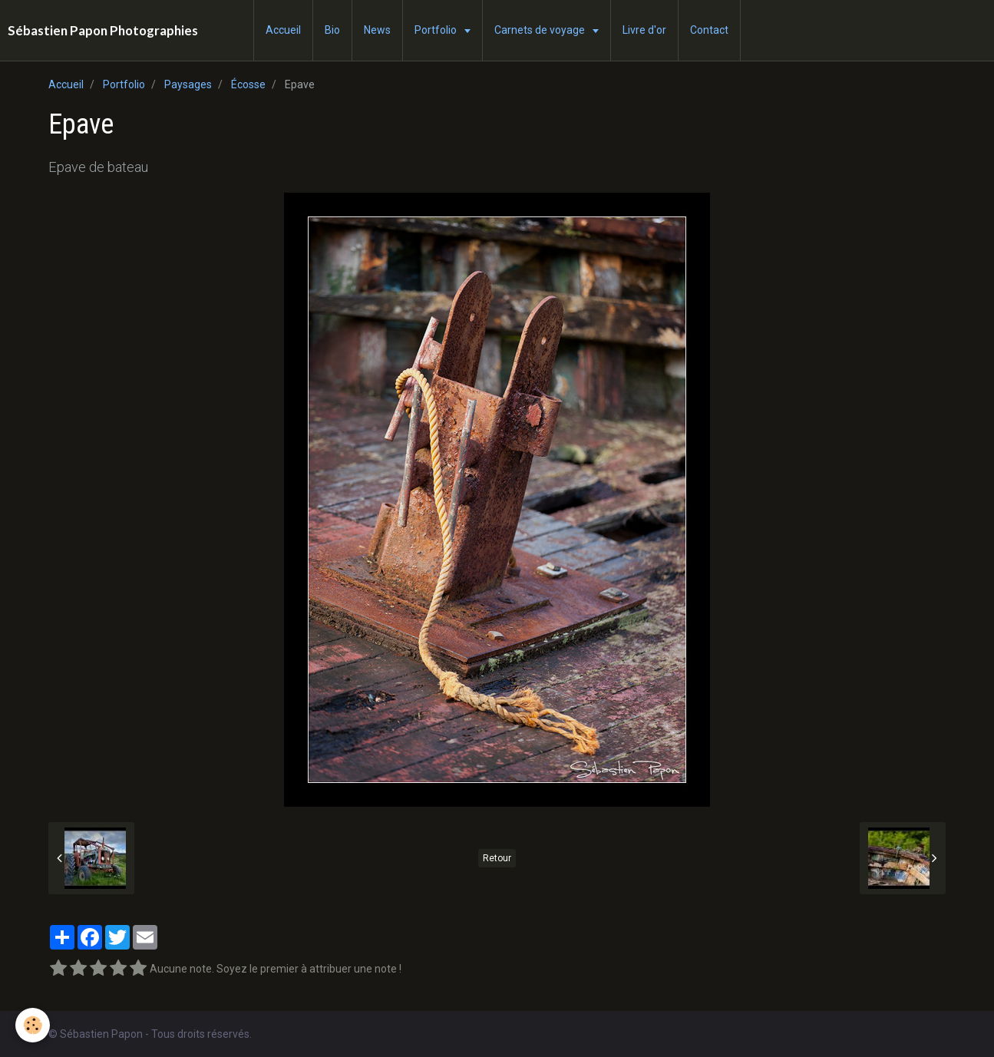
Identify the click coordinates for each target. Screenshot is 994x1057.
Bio (332, 30)
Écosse (248, 84)
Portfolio (436, 30)
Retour (497, 858)
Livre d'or (644, 30)
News (377, 30)
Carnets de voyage (540, 30)
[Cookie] (32, 1025)
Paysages (188, 84)
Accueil (283, 30)
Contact (709, 30)
